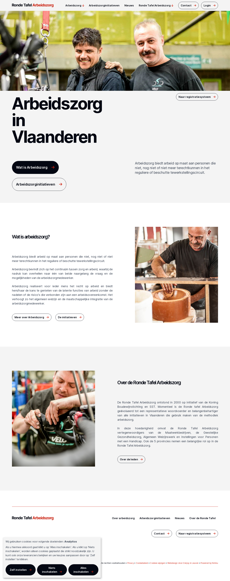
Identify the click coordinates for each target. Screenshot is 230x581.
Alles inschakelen (81, 569)
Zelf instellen (18, 569)
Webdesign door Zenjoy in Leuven (183, 563)
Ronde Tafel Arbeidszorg (155, 5)
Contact (186, 5)
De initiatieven (67, 317)
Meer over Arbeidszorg (29, 317)
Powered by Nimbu (209, 563)
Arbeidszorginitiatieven (104, 5)
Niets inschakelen (49, 569)
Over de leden (129, 459)
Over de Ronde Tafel (202, 518)
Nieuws (129, 5)
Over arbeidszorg (123, 518)
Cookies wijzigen (157, 563)
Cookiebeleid (142, 563)
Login (207, 5)
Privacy (130, 563)
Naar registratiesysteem (195, 96)
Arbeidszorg (73, 5)
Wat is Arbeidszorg (31, 167)
